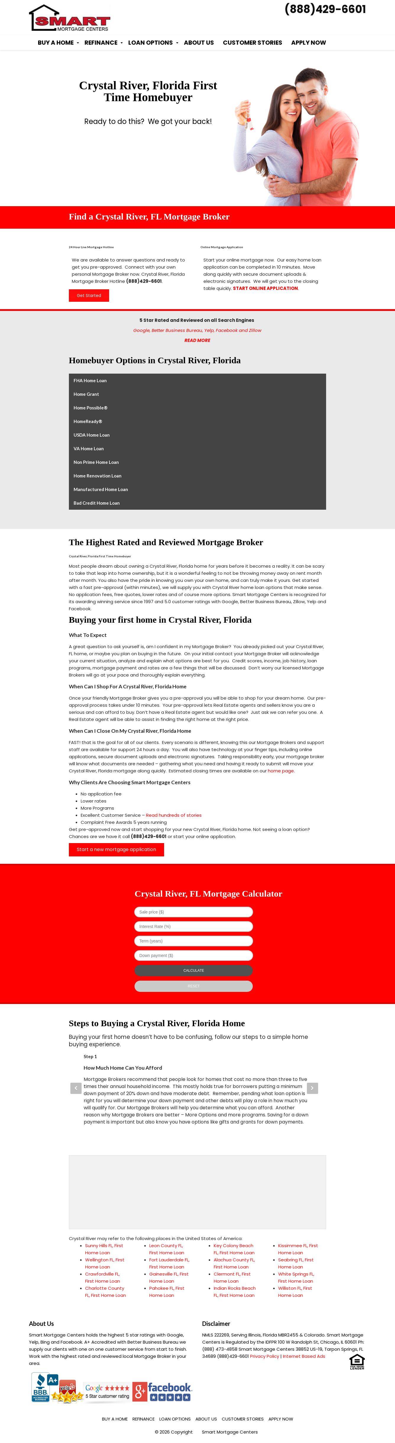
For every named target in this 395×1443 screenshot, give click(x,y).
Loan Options (150, 42)
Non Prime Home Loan (96, 462)
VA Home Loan (89, 448)
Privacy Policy (264, 1356)
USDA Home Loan (92, 435)
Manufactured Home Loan (101, 489)
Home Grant (86, 394)
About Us (199, 42)
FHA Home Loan (90, 380)
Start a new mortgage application (116, 849)
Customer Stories (252, 42)
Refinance (101, 42)
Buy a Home (56, 42)
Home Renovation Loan (98, 475)
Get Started (89, 295)
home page (281, 771)
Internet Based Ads (304, 1356)
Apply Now (308, 42)
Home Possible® (91, 407)
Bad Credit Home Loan (97, 503)
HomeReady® (88, 421)
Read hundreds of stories (174, 815)
